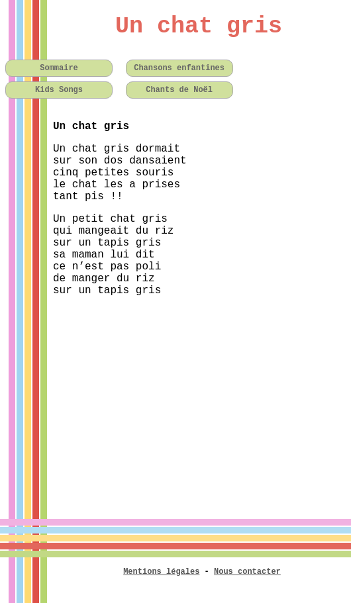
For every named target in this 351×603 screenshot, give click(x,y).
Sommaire (59, 68)
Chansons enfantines (179, 68)
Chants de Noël (179, 90)
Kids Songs (59, 90)
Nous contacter (247, 572)
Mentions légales (161, 572)
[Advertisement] (175, 399)
